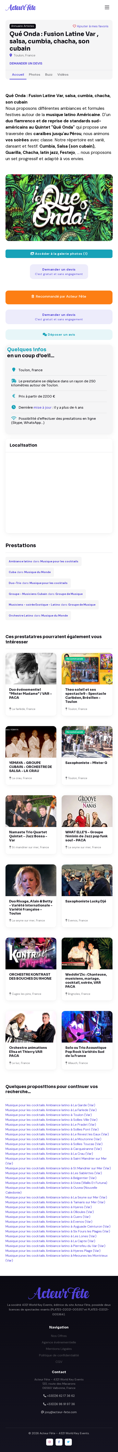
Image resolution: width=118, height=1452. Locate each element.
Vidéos (63, 74)
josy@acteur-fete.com (61, 1412)
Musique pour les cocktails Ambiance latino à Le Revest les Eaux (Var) (57, 1134)
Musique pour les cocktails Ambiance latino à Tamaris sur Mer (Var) (55, 1202)
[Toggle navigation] (107, 7)
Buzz (48, 74)
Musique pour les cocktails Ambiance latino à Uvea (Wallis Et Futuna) (56, 1183)
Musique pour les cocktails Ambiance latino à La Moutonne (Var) (53, 1139)
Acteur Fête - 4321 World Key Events (64, 1433)
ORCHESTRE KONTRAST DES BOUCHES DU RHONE (30, 976)
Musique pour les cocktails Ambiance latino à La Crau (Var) (49, 1154)
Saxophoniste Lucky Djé (85, 901)
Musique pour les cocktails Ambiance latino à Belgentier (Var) (50, 1178)
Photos (34, 74)
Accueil (18, 74)
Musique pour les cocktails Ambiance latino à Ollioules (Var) (49, 1212)
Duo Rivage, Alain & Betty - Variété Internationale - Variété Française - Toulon (30, 907)
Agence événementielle (59, 1342)
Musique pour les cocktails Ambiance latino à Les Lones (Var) (50, 1236)
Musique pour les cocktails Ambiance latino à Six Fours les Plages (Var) (57, 1231)
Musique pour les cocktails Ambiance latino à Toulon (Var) (48, 1115)
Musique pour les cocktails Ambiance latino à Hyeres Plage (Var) (53, 1251)
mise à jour (42, 407)
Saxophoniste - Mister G (86, 763)
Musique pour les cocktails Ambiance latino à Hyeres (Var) (48, 1207)
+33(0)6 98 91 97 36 (61, 1404)
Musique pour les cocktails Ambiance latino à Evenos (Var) (48, 1221)
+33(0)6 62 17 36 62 (61, 1396)
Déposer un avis (59, 334)
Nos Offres (59, 1336)
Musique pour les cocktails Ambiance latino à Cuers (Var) (47, 1217)
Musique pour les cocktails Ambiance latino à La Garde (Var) (50, 1105)
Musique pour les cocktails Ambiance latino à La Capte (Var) (50, 1241)
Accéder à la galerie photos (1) (59, 254)
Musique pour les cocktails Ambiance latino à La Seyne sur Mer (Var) (56, 1197)
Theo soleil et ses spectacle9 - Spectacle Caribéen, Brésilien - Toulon (85, 695)
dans (43, 561)
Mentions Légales (59, 1349)
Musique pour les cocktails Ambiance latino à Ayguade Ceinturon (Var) (57, 1226)
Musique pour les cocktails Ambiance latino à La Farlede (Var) (51, 1110)
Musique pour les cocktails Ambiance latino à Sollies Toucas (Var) (54, 1144)
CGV (59, 1362)
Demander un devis (26, 63)
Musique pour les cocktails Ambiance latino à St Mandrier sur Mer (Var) (58, 1168)
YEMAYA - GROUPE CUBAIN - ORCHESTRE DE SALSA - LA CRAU (30, 767)
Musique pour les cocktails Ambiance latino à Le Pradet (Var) (50, 1124)
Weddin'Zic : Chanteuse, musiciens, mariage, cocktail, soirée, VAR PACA (86, 980)
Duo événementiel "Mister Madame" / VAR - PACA (30, 693)
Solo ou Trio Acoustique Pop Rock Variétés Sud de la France (85, 1052)
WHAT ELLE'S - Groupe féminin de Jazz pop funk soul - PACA (86, 836)
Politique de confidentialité (59, 1355)
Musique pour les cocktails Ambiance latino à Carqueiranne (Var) (53, 1149)
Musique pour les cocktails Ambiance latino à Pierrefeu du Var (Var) (55, 1246)
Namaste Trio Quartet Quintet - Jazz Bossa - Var (28, 836)
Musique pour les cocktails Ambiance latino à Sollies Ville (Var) (51, 1120)
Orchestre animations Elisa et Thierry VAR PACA (28, 1052)
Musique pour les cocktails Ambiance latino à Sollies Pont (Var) (52, 1129)
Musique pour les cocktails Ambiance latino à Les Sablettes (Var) (53, 1173)
